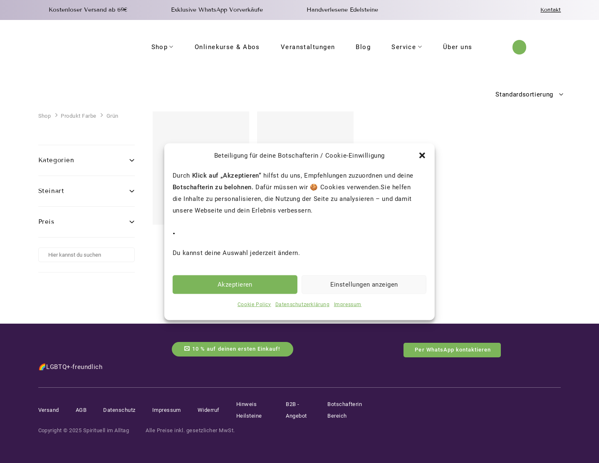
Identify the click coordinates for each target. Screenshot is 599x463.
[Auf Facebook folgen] (496, 402)
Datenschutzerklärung (302, 304)
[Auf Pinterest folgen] (541, 402)
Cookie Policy (254, 304)
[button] (422, 155)
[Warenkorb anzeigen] (556, 47)
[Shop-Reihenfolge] (527, 94)
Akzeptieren (235, 284)
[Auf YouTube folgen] (526, 402)
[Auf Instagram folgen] (511, 402)
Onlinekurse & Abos (227, 47)
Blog (363, 47)
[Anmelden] (539, 47)
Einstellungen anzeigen (364, 284)
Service (406, 47)
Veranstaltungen (308, 47)
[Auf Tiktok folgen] (556, 402)
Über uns (458, 47)
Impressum (347, 304)
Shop (162, 47)
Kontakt (550, 10)
